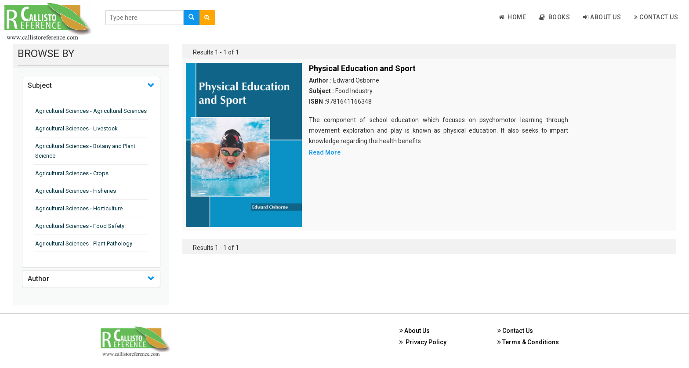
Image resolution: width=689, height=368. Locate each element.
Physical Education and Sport (362, 68)
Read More (325, 152)
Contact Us (656, 17)
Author (38, 278)
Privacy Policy (422, 342)
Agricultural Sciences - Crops (72, 173)
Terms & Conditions (528, 342)
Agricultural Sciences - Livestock (76, 128)
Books (554, 17)
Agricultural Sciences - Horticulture (79, 208)
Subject (40, 85)
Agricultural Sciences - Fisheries (75, 191)
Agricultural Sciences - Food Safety (79, 226)
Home (512, 17)
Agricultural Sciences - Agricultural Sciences (91, 111)
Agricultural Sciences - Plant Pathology (83, 243)
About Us (602, 17)
